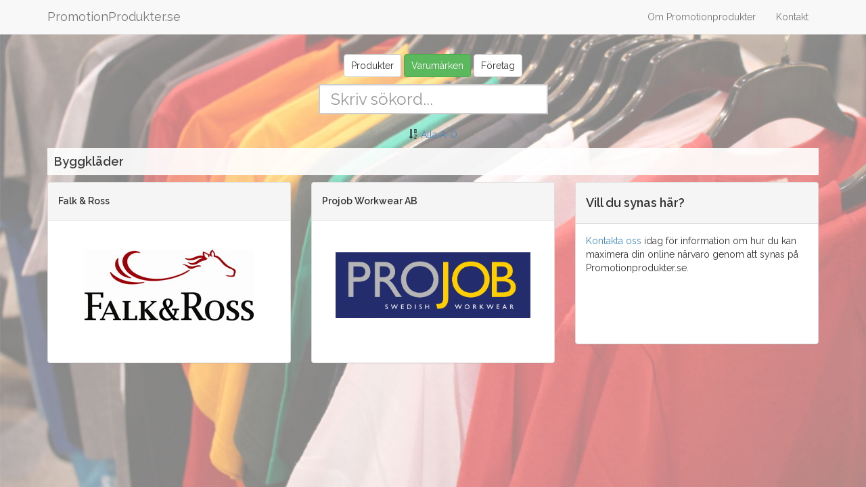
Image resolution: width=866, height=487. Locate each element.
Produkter (372, 65)
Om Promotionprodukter (701, 16)
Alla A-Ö (439, 134)
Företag (498, 65)
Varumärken (437, 65)
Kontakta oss (613, 240)
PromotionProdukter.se (114, 16)
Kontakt (792, 16)
